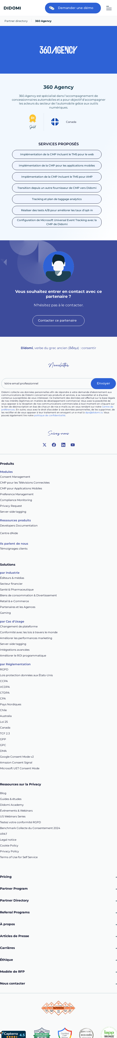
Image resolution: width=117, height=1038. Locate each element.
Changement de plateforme (19, 626)
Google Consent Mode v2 (17, 756)
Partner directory (16, 21)
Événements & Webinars (16, 810)
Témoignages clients (14, 548)
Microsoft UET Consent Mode (19, 768)
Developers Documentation (19, 525)
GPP (3, 739)
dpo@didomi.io (94, 412)
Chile (3, 710)
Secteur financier (11, 583)
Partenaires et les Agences (17, 607)
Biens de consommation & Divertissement (28, 595)
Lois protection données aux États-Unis (26, 675)
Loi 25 (4, 721)
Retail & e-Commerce (14, 601)
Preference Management (17, 494)
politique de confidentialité (49, 415)
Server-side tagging (13, 511)
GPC (3, 745)
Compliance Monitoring (16, 500)
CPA (3, 698)
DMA (3, 750)
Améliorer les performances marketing (26, 638)
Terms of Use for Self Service (19, 857)
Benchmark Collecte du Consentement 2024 (30, 828)
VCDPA (5, 686)
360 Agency (43, 21)
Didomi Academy (12, 804)
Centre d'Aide (9, 533)
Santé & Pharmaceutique (17, 589)
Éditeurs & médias (12, 578)
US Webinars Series (13, 816)
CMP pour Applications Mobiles (21, 488)
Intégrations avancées (15, 649)
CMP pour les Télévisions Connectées (25, 482)
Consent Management (15, 476)
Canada (5, 727)
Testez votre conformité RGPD (20, 822)
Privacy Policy (9, 851)
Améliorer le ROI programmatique (23, 655)
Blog (3, 793)
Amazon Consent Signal (16, 762)
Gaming (5, 612)
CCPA (4, 681)
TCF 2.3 (5, 733)
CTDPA (5, 692)
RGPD (4, 669)
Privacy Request (11, 505)
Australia (6, 716)
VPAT (3, 834)
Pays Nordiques (10, 704)
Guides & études (10, 799)
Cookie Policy (9, 845)
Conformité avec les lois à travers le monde (28, 632)
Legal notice (8, 839)
